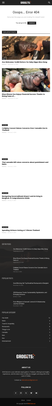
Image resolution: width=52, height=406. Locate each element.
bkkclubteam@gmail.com (30, 380)
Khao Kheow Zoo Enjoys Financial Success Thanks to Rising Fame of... (23, 95)
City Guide (5, 193)
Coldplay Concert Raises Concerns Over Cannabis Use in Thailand (24, 129)
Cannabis (5, 125)
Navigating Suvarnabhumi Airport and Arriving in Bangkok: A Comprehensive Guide (22, 197)
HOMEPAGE (32, 23)
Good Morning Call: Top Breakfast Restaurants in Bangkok (31, 283)
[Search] (49, 2)
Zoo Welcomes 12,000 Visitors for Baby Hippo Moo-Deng (24, 62)
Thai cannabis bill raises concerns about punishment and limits (25, 163)
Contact (29, 400)
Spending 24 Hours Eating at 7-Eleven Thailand (21, 230)
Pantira (4, 64)
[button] (3, 2)
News (4, 59)
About (23, 400)
